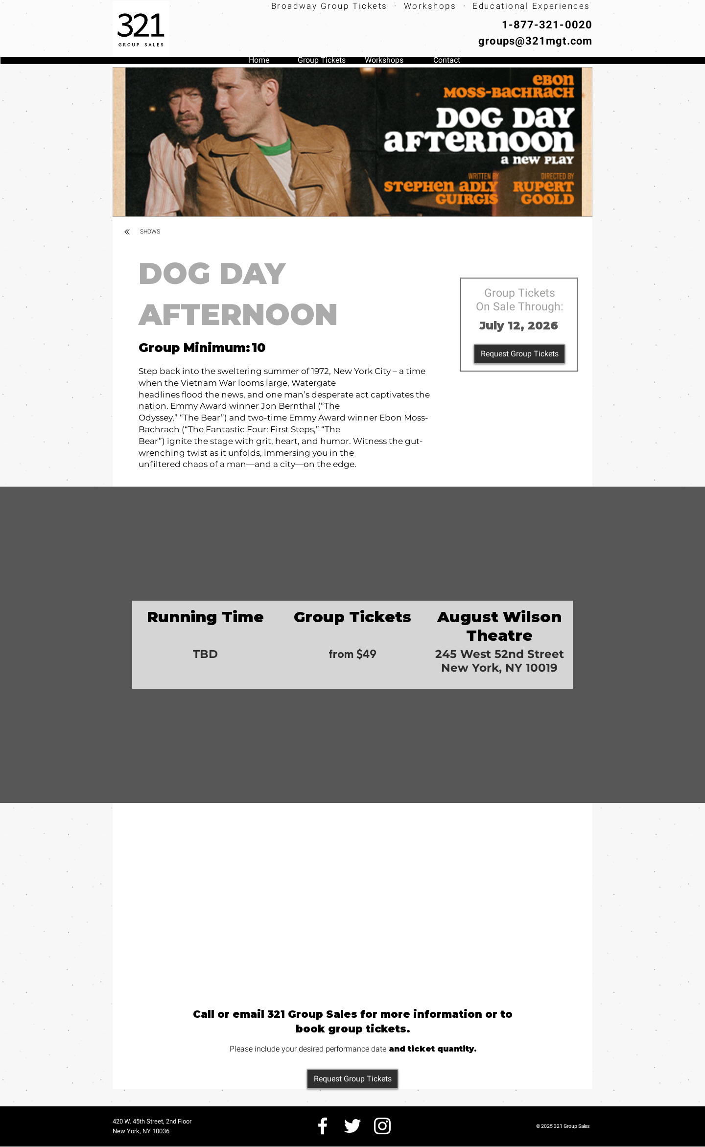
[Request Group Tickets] (519, 354)
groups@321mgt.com (535, 41)
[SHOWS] (150, 232)
